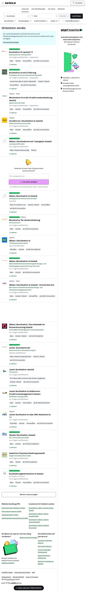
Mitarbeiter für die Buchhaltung (24, 220)
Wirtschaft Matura (45, 546)
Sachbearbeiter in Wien (10, 515)
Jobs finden (76, 16)
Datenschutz (6, 577)
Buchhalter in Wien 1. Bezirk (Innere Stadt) (41, 509)
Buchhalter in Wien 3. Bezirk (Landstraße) (39, 515)
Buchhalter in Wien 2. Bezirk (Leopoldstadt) (39, 521)
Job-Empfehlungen (38, 9)
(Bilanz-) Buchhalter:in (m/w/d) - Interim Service (31, 285)
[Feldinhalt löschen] (28, 16)
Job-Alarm (51, 9)
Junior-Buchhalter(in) (19, 348)
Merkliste (61, 9)
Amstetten (14, 81)
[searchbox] (29, 176)
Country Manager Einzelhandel (44, 551)
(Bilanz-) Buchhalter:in (19, 240)
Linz (24, 205)
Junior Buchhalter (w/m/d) (21, 369)
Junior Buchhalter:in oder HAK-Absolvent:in (30, 414)
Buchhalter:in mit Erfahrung (22, 72)
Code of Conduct (32, 577)
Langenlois (41, 378)
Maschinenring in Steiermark (44, 557)
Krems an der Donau (29, 378)
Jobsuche (25, 9)
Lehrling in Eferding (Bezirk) (45, 542)
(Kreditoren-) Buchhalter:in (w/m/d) (26, 121)
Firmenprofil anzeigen (11, 42)
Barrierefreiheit (18, 577)
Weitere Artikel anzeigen (28, 538)
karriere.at (43, 536)
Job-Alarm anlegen (28, 182)
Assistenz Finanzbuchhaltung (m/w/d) (27, 453)
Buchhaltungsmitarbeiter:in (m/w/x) (26, 474)
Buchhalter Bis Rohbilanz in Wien (13, 508)
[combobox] (16, 16)
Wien (23, 28)
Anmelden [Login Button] (78, 3)
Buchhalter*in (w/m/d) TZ (21, 52)
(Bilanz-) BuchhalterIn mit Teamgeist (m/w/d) (30, 141)
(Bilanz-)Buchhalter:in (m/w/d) (23, 196)
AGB (33, 572)
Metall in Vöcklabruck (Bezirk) (46, 562)
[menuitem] (11, 21)
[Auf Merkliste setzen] (13, 64)
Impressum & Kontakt (22, 572)
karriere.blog (25, 534)
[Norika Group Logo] (12, 583)
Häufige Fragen (7, 572)
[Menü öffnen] (2, 3)
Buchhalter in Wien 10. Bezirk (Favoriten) (39, 527)
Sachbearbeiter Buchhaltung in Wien (15, 518)
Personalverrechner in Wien (11, 511)
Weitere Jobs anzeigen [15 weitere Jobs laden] (29, 494)
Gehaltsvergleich (8, 563)
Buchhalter (11, 28)
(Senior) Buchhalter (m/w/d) (22, 435)
